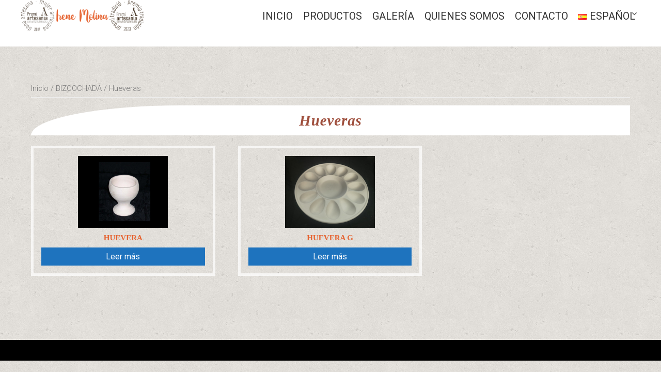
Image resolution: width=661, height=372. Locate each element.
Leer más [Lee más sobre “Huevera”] (123, 256)
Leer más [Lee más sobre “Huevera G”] (330, 256)
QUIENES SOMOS (464, 16)
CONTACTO (541, 16)
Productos (332, 16)
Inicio (277, 16)
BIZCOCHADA (79, 88)
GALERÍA (393, 16)
